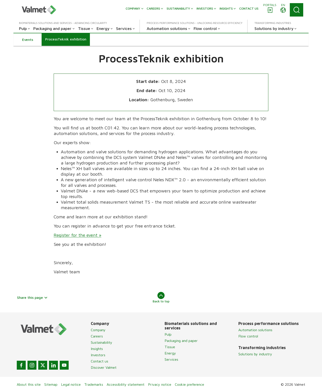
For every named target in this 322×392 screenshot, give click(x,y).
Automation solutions (255, 330)
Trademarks (93, 384)
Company (98, 330)
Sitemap (50, 384)
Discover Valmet (104, 367)
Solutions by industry (255, 354)
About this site (29, 384)
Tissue (170, 347)
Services (171, 359)
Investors (98, 355)
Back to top (161, 297)
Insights (97, 349)
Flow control (248, 336)
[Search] (296, 10)
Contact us (99, 361)
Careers (97, 336)
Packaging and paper (181, 341)
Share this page (32, 297)
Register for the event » (77, 235)
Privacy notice (159, 384)
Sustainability (101, 342)
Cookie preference (189, 384)
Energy (170, 353)
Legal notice (71, 384)
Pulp (168, 334)
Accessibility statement (125, 384)
